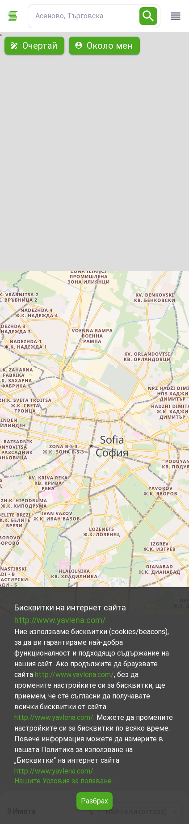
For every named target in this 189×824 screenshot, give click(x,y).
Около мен (104, 46)
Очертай (34, 46)
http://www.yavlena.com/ (59, 620)
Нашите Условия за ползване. (63, 781)
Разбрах (94, 801)
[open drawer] (175, 16)
